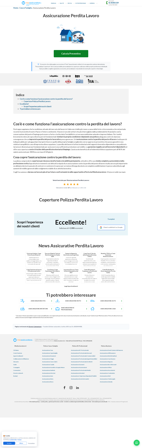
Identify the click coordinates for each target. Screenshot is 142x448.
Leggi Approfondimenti (71, 286)
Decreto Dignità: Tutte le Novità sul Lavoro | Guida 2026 (52, 255)
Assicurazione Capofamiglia (49, 353)
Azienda (92, 3)
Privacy (19, 439)
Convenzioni (16, 370)
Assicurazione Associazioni (107, 370)
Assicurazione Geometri (77, 364)
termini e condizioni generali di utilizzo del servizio (77, 401)
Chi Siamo (16, 350)
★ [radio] (64, 184)
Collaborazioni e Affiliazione (21, 359)
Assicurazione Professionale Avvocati (81, 353)
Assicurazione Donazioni (49, 356)
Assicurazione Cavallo (48, 364)
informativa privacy (34, 401)
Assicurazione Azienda (106, 382)
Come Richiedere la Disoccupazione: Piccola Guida (108, 271)
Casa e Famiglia (25, 8)
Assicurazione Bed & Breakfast (108, 356)
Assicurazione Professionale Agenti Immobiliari (84, 359)
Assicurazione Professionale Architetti (81, 361)
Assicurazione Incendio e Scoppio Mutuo (53, 367)
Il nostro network (18, 373)
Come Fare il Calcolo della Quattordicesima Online (89, 255)
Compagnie (16, 367)
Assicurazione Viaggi (48, 359)
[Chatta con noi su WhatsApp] (137, 443)
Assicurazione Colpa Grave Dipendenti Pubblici (84, 376)
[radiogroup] (71, 184)
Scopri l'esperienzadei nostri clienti (37, 106)
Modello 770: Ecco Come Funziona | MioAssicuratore (108, 255)
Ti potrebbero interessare (30, 109)
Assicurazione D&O (105, 376)
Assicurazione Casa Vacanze (107, 359)
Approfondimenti (18, 356)
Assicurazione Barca (47, 382)
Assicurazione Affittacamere (108, 353)
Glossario (16, 361)
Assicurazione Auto (47, 376)
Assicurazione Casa (47, 350)
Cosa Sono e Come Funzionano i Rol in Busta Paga (52, 271)
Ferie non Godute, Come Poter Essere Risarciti (34, 254)
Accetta (9, 443)
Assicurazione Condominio (107, 373)
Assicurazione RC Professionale (80, 350)
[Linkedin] (77, 388)
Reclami (15, 376)
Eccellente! (24, 104)
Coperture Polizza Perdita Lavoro (37, 101)
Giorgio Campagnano (35, 326)
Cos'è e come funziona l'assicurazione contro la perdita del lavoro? (46, 99)
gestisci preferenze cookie (56, 401)
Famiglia (53, 3)
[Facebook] (64, 388)
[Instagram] (71, 388)
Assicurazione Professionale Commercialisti (83, 356)
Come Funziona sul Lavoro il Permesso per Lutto (34, 270)
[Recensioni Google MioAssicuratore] (111, 227)
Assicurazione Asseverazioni (79, 367)
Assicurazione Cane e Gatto (49, 361)
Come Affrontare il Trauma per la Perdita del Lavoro (89, 271)
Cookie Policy (13, 439)
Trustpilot (111, 219)
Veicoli (70, 3)
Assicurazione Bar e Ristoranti (108, 364)
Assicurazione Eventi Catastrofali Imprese (111, 350)
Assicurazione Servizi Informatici (80, 379)
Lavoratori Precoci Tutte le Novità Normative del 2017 (71, 271)
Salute (62, 3)
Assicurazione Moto (47, 379)
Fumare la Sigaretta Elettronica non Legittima (71, 254)
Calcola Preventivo (71, 53)
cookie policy (44, 401)
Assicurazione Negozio (106, 361)
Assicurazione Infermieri (78, 373)
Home (15, 8)
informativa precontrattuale (99, 401)
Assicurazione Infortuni (48, 373)
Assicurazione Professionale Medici (81, 370)
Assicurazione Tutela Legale (107, 379)
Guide (15, 364)
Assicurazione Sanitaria (48, 370)
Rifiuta (21, 443)
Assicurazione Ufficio (106, 367)
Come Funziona (17, 353)
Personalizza (31, 443)
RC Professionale (81, 3)
